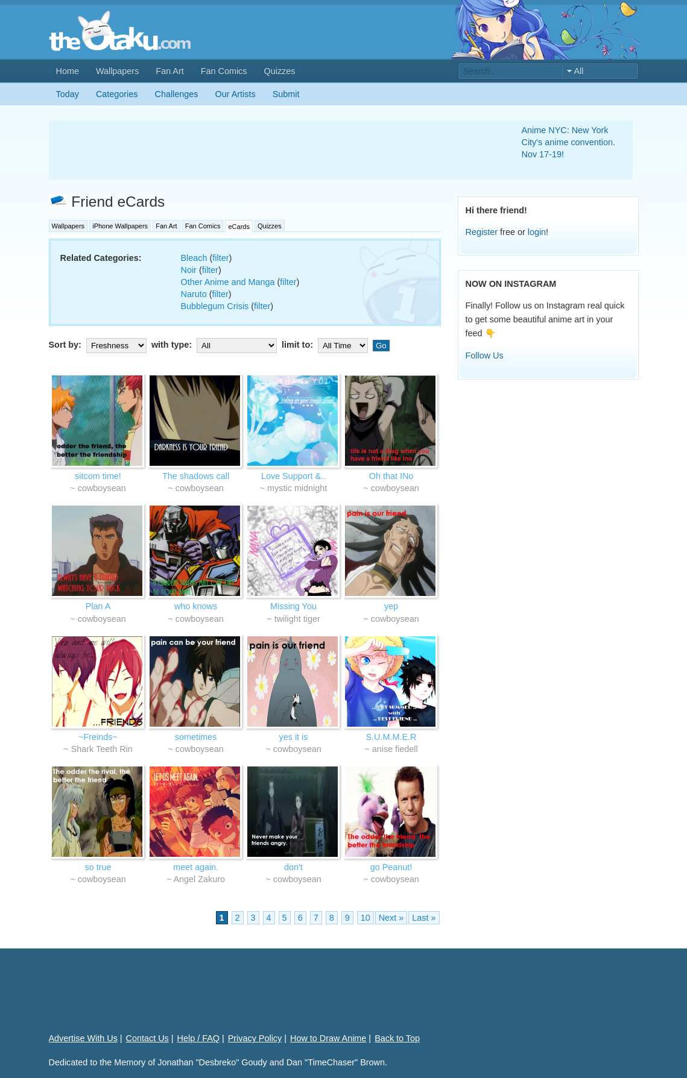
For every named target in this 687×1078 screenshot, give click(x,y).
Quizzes (280, 71)
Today (67, 94)
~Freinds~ (98, 737)
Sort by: (99, 344)
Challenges (176, 94)
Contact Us (147, 1038)
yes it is (293, 737)
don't (293, 867)
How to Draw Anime (328, 1038)
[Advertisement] (270, 150)
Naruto (194, 294)
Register (482, 232)
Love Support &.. (293, 476)
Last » (423, 918)
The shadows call (195, 476)
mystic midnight (297, 488)
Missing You (293, 606)
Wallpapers (117, 71)
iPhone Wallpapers (120, 226)
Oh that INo (391, 476)
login (537, 232)
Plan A (98, 606)
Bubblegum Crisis (215, 306)
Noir (189, 270)
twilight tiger (297, 619)
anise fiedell (395, 749)
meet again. (195, 867)
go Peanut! (391, 867)
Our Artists (235, 94)
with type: (215, 344)
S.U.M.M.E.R (391, 737)
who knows (195, 606)
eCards (238, 226)
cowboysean (102, 488)
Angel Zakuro (200, 879)
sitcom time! (98, 476)
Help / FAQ (198, 1038)
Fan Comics (224, 71)
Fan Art (169, 71)
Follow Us (485, 355)
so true (98, 867)
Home (67, 71)
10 (365, 918)
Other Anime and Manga (228, 282)
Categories (117, 94)
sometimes (196, 737)
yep (391, 606)
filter (220, 258)
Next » (391, 918)
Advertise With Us (83, 1038)
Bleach (194, 258)
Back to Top (397, 1038)
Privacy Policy (255, 1038)
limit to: (326, 344)
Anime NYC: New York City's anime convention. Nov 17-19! (569, 142)
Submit (286, 94)
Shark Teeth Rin (102, 749)
